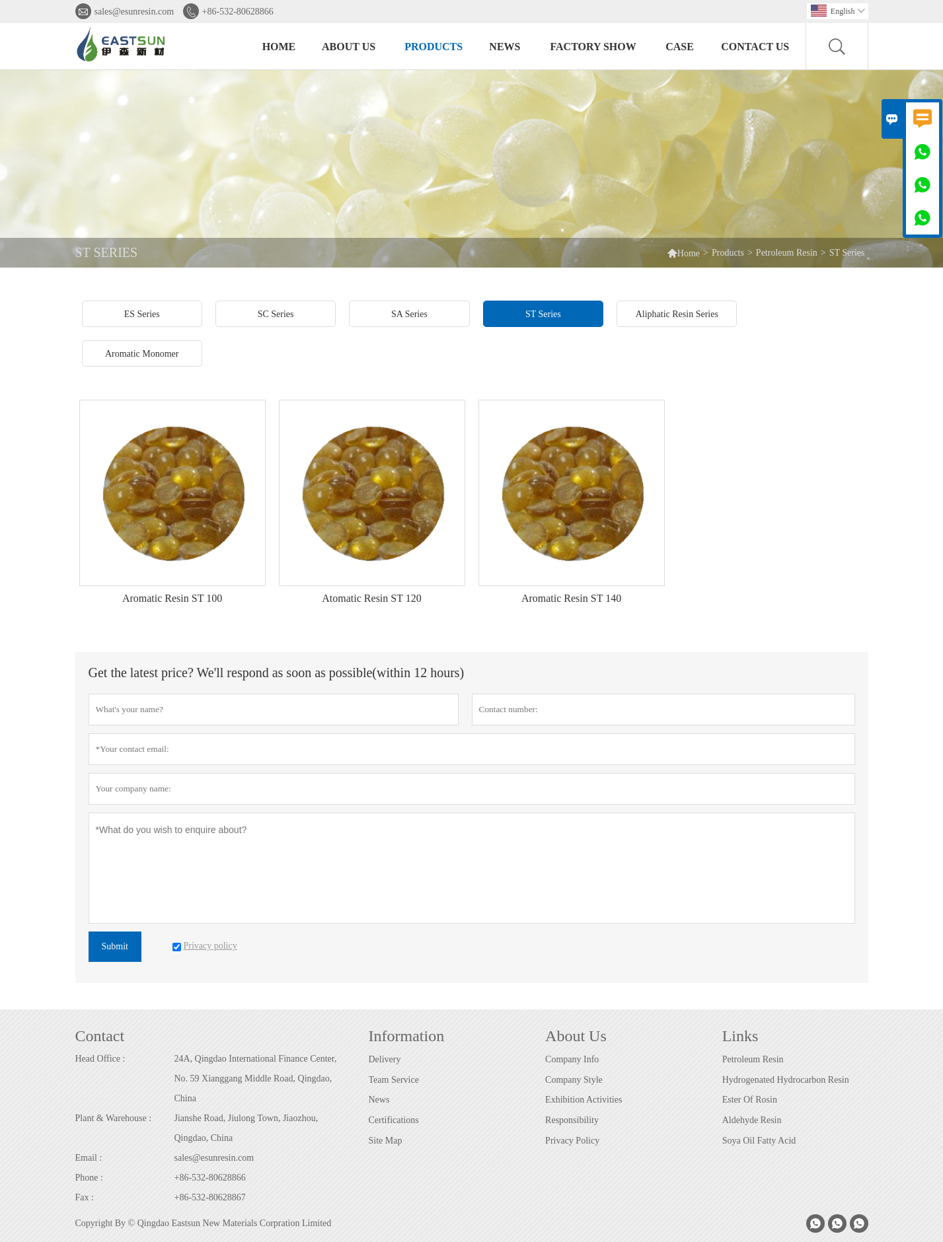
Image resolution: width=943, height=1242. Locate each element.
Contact (100, 1035)
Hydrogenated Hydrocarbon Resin (785, 1080)
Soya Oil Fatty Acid (759, 1141)
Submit (115, 946)
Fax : (84, 1197)
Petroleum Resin (786, 253)
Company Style (574, 1080)
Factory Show (593, 46)
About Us (348, 46)
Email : (88, 1158)
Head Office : (100, 1059)
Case (679, 46)
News (504, 46)
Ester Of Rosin (749, 1100)
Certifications (394, 1120)
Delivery (385, 1059)
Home (279, 46)
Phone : (89, 1178)
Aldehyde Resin (752, 1120)
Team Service (394, 1080)
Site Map (385, 1141)
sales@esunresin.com (134, 12)
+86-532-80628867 (210, 1197)
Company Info (572, 1059)
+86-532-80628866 (238, 12)
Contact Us (755, 46)
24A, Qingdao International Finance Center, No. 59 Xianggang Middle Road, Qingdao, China (255, 1078)
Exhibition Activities (583, 1100)
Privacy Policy (572, 1141)
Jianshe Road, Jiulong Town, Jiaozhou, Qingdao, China (246, 1128)
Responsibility (572, 1120)
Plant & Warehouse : (113, 1118)
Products (433, 46)
